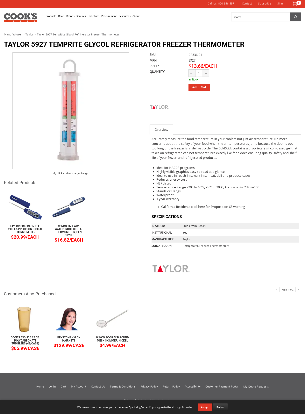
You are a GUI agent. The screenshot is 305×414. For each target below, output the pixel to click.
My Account (78, 386)
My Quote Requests (256, 386)
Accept (204, 407)
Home (40, 386)
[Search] (266, 17)
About (186, 17)
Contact (247, 3)
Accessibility (193, 386)
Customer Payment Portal (221, 386)
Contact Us (98, 386)
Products (54, 17)
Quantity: (157, 72)
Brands (86, 17)
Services (103, 17)
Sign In (281, 3)
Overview (161, 129)
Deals (71, 17)
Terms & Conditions (123, 386)
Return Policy (171, 386)
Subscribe (264, 3)
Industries (122, 17)
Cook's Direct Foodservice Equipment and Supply (20, 19)
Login (52, 386)
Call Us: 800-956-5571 (222, 3)
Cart (63, 386)
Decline (220, 407)
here (201, 206)
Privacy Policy (149, 386)
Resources (169, 17)
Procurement (145, 17)
